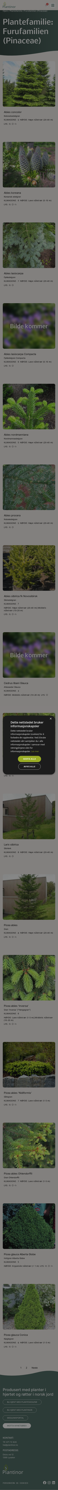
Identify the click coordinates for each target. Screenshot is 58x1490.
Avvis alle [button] (29, 766)
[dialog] (29, 745)
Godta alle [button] (29, 759)
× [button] (51, 719)
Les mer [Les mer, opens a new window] (35, 751)
